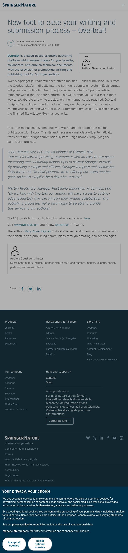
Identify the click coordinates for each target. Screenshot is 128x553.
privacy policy (20, 524)
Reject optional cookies (40, 544)
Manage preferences (16, 531)
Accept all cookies (14, 544)
